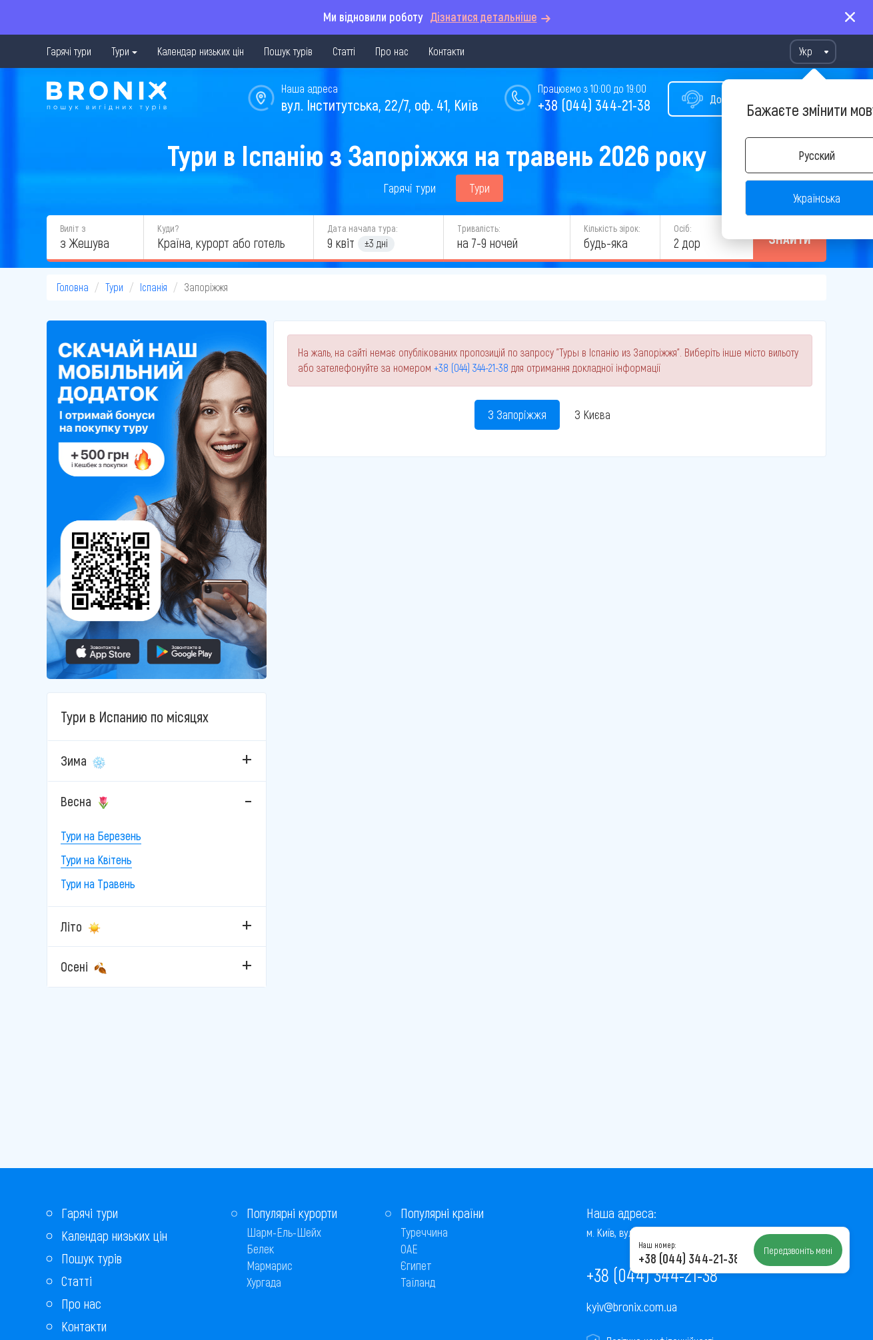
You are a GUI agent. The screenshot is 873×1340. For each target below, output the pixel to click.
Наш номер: (657, 1244)
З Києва (592, 414)
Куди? (168, 228)
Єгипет (416, 1265)
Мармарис (270, 1265)
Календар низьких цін (200, 51)
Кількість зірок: (612, 228)
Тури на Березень (101, 835)
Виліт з (72, 228)
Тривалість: (478, 228)
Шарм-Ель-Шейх (284, 1232)
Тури (120, 51)
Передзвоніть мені (798, 1250)
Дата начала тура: (362, 228)
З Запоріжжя (517, 414)
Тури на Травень (98, 883)
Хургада (264, 1282)
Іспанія (153, 287)
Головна (73, 287)
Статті (344, 51)
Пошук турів (288, 51)
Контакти (446, 51)
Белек (260, 1248)
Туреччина (424, 1232)
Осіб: (682, 228)
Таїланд (418, 1282)
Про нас (392, 51)
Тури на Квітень (96, 859)
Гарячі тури (69, 51)
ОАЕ (409, 1248)
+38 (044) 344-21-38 (594, 104)
